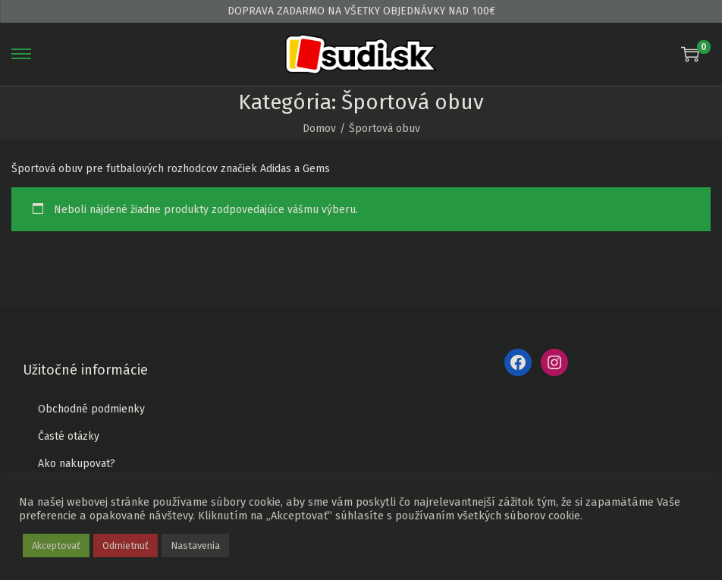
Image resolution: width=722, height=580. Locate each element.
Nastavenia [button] (195, 545)
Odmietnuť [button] (125, 545)
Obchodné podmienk (89, 409)
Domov (319, 128)
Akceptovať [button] (56, 545)
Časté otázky (68, 436)
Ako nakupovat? (76, 463)
